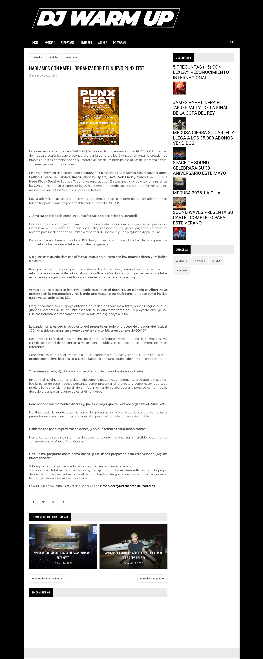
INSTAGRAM (119, 42)
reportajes (71, 57)
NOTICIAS (50, 42)
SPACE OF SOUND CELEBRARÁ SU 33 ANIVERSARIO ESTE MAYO (199, 168)
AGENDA (102, 42)
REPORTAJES (67, 42)
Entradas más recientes (47, 578)
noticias (54, 57)
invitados (37, 57)
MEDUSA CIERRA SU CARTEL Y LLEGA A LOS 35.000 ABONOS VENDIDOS (203, 138)
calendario (181, 260)
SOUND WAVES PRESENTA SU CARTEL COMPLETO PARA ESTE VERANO (203, 218)
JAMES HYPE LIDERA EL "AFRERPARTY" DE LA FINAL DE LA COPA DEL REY (200, 108)
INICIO (35, 42)
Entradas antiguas (152, 578)
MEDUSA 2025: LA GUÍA (196, 192)
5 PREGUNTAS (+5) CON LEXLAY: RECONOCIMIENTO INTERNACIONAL (201, 72)
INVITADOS (86, 42)
